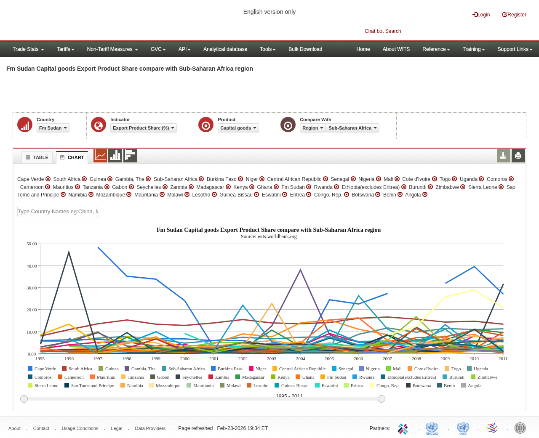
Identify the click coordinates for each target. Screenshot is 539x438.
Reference (436, 49)
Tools (268, 49)
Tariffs (66, 49)
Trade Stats (28, 49)
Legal (117, 428)
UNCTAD (433, 427)
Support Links (515, 49)
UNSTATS (463, 427)
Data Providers (150, 428)
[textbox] (57, 211)
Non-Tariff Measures (112, 49)
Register (514, 14)
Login (481, 14)
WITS (84, 21)
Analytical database (225, 49)
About (14, 428)
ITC (404, 427)
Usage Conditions (80, 428)
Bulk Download (305, 49)
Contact (41, 428)
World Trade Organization (492, 427)
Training (474, 49)
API (185, 49)
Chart (71, 157)
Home (363, 49)
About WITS (396, 49)
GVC (158, 49)
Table (36, 157)
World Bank (522, 427)
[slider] (203, 399)
